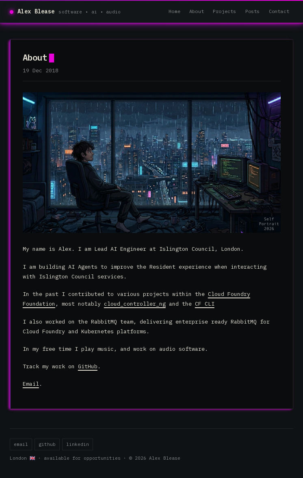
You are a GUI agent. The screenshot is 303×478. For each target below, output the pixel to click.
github (47, 444)
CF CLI (204, 303)
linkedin (77, 444)
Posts (252, 11)
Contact (279, 11)
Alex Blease (35, 11)
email (21, 444)
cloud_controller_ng (135, 303)
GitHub (87, 366)
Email (31, 383)
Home (174, 11)
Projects (224, 11)
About (196, 11)
